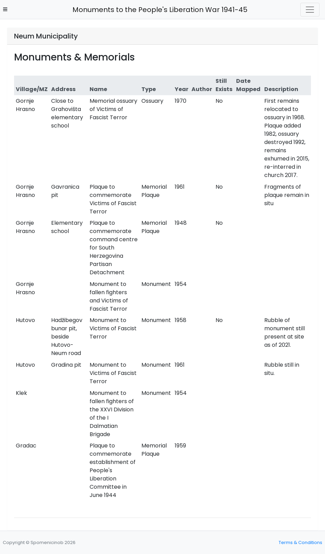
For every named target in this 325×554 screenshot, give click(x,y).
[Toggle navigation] (310, 9)
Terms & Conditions (300, 542)
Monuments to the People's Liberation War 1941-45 (158, 9)
